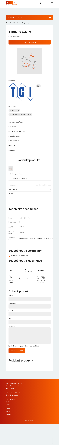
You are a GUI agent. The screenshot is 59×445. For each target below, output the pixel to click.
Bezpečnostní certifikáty (17, 131)
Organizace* (13, 303)
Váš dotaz (12, 326)
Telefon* (11, 318)
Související (12, 150)
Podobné (12, 145)
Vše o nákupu (10, 399)
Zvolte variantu (29, 42)
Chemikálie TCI (14, 23)
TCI (38, 86)
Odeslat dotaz (17, 350)
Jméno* (11, 295)
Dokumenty (12, 127)
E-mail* (11, 311)
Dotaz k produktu (14, 141)
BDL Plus (9, 411)
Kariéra (8, 409)
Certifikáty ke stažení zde (19, 256)
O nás (8, 405)
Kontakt (8, 414)
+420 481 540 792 (15, 393)
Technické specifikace (16, 122)
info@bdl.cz (14, 395)
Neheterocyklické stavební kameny (20, 114)
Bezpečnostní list (14, 136)
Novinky (8, 402)
